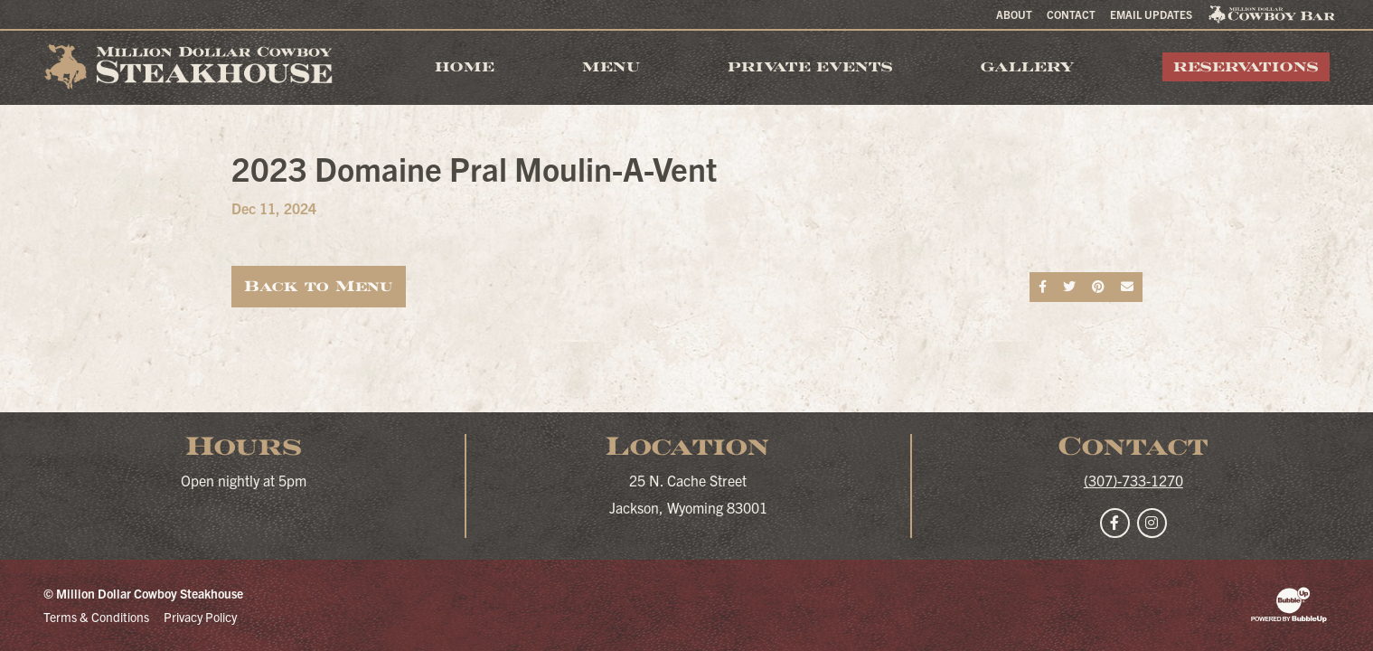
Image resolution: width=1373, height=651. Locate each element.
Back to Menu (318, 286)
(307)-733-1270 (1133, 480)
